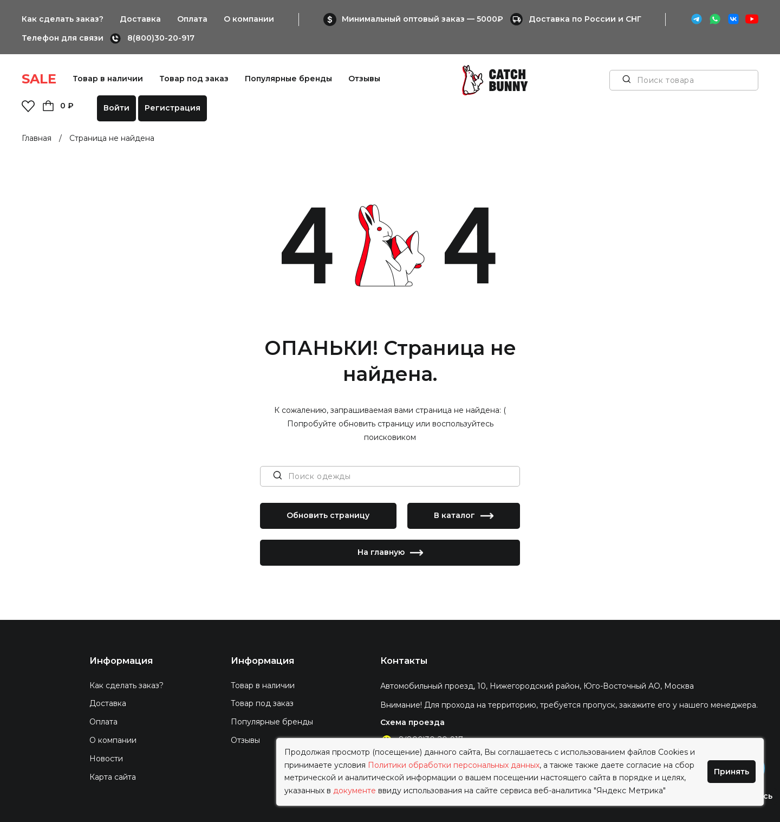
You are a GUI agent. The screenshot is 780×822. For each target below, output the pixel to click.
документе (354, 790)
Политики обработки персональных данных (454, 765)
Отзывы (364, 78)
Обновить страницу (328, 515)
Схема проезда (412, 722)
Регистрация (172, 108)
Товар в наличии (108, 78)
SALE (39, 79)
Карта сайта (112, 777)
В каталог (463, 515)
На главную (390, 552)
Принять (731, 771)
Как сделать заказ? (62, 19)
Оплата (192, 19)
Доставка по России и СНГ (585, 19)
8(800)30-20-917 (160, 38)
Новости (106, 758)
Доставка (140, 19)
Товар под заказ (194, 78)
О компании (249, 19)
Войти (116, 108)
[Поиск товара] (627, 80)
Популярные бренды (288, 78)
